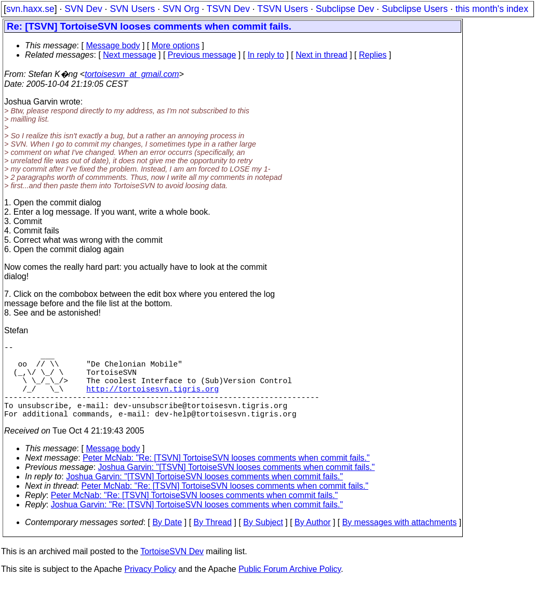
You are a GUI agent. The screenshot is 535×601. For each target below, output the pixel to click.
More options (176, 45)
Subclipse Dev (345, 9)
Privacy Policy (150, 587)
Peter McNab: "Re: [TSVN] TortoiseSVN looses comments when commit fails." (226, 476)
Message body (113, 45)
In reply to (266, 54)
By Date (167, 541)
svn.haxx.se (30, 9)
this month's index (492, 9)
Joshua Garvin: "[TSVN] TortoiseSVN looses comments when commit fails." (236, 485)
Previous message (202, 54)
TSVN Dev (228, 9)
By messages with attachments (399, 541)
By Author (312, 541)
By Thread (213, 541)
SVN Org (181, 9)
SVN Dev (83, 9)
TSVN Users (282, 9)
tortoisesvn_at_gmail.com (132, 74)
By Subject (263, 541)
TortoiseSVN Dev (172, 570)
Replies (372, 54)
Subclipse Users (415, 9)
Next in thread (321, 54)
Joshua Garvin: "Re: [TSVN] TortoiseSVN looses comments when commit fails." (197, 523)
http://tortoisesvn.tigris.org (152, 401)
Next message (129, 54)
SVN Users (132, 9)
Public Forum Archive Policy (289, 587)
